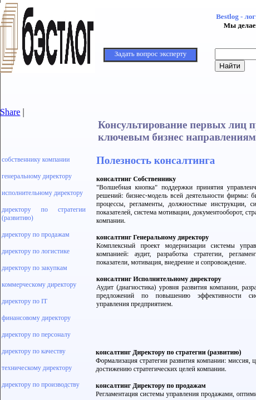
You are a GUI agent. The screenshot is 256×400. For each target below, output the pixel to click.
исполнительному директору (42, 193)
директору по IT (24, 301)
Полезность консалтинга (155, 160)
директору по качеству (34, 351)
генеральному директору (37, 176)
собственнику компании (36, 159)
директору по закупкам (34, 268)
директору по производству (41, 384)
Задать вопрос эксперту (150, 53)
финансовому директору (36, 318)
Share (10, 112)
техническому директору (37, 368)
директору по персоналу (36, 334)
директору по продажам (36, 234)
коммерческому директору (39, 284)
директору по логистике (36, 251)
